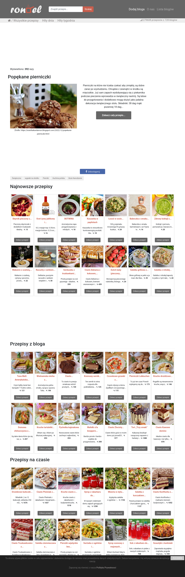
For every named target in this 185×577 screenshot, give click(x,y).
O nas (151, 9)
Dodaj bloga (136, 9)
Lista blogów (165, 9)
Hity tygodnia (66, 20)
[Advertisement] (92, 46)
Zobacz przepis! (22, 240)
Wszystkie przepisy (25, 20)
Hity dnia (48, 20)
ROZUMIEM (177, 558)
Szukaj (88, 9)
